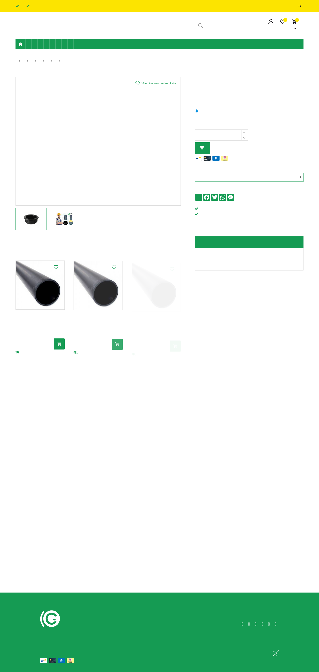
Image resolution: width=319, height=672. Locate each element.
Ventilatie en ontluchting (53, 44)
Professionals (300, 6)
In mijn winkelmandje (201, 148)
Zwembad (71, 44)
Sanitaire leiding (47, 44)
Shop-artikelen (65, 44)
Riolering (35, 44)
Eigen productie (29, 44)
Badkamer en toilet (76, 44)
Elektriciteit (59, 44)
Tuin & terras (41, 44)
